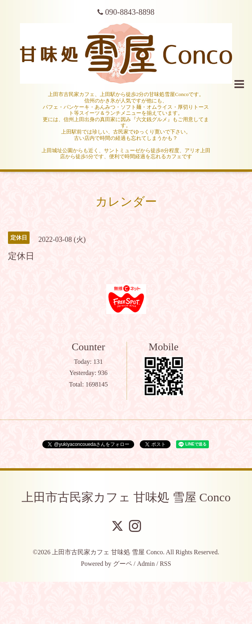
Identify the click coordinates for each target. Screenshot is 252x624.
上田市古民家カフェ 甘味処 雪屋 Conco (126, 497)
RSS (165, 563)
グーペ (122, 563)
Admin (146, 563)
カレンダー (126, 201)
